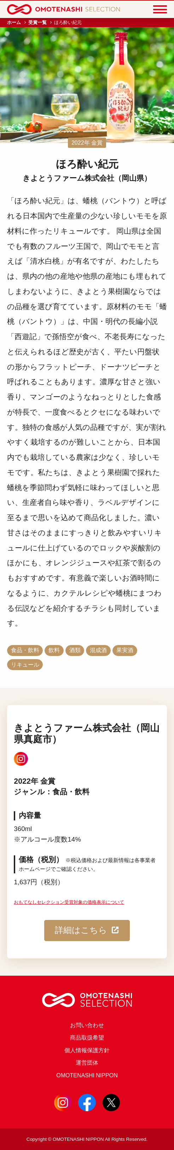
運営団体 (87, 1062)
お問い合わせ (87, 1025)
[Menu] (160, 9)
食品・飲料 (25, 650)
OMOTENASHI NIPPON (87, 1075)
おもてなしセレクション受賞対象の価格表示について (69, 902)
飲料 (54, 650)
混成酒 (98, 650)
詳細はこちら (87, 930)
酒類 (75, 650)
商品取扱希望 (87, 1037)
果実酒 (124, 650)
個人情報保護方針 (87, 1050)
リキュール (25, 664)
